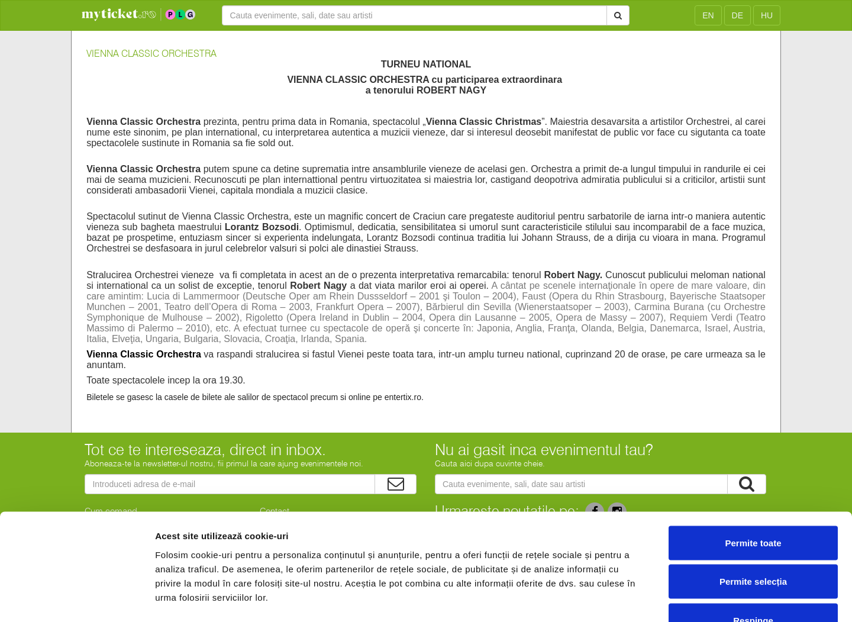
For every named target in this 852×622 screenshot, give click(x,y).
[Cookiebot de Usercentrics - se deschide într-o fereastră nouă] (76, 599)
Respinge (753, 544)
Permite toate (753, 467)
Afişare (591, 599)
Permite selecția (753, 506)
